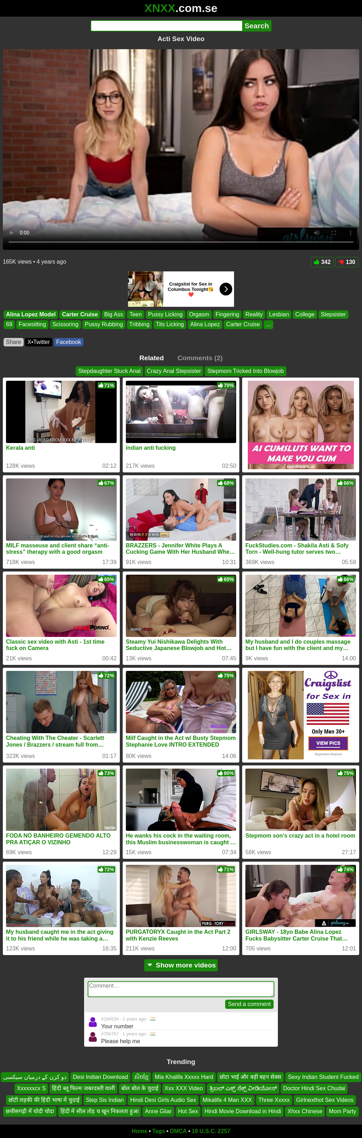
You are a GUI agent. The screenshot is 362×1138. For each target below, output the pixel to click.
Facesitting (32, 325)
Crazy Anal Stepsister (174, 371)
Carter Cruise (80, 314)
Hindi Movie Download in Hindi (242, 1111)
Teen (135, 314)
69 (9, 325)
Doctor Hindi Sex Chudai (314, 1089)
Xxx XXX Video (184, 1089)
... (268, 325)
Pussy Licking (165, 314)
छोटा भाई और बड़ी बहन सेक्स (250, 1077)
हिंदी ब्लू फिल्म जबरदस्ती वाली (83, 1089)
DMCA (178, 1131)
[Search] (166, 25)
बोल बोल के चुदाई (139, 1089)
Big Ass (113, 314)
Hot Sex (188, 1111)
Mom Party (342, 1111)
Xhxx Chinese (304, 1111)
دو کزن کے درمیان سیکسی (34, 1077)
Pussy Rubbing (104, 325)
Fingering (227, 314)
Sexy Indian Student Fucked (323, 1077)
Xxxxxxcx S (31, 1089)
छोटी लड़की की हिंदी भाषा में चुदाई (44, 1100)
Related (151, 358)
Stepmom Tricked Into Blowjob (245, 371)
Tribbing (139, 325)
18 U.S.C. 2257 (211, 1131)
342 (322, 262)
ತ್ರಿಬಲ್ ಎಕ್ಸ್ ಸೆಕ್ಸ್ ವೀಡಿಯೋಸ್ (243, 1089)
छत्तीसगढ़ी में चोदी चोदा (30, 1111)
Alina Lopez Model (31, 314)
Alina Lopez (205, 325)
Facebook (68, 342)
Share (13, 342)
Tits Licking (170, 325)
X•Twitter (39, 342)
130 (346, 262)
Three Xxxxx (274, 1100)
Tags (158, 1131)
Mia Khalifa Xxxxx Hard (184, 1077)
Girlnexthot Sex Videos (325, 1100)
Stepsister (333, 314)
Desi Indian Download (100, 1077)
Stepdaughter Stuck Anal (109, 371)
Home (139, 1131)
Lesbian (279, 314)
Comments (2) (200, 358)
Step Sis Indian (105, 1100)
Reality (254, 314)
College (304, 314)
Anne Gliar (158, 1111)
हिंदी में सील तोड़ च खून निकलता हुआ (99, 1111)
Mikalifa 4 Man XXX (227, 1100)
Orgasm (199, 314)
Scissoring (65, 325)
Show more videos (181, 965)
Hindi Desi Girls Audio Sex (163, 1100)
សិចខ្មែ (141, 1077)
